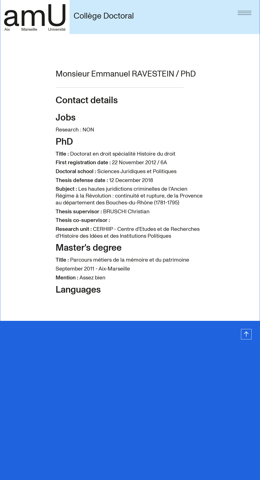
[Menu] (244, 11)
